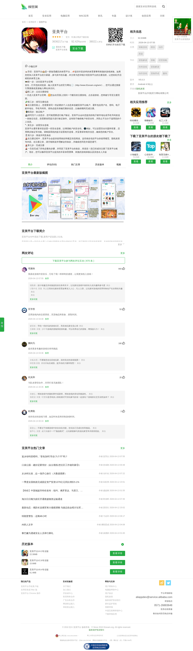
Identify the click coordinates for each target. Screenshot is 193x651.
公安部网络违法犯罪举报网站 (127, 635)
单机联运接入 (69, 607)
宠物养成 (155, 73)
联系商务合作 (69, 597)
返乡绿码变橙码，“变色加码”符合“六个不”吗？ (45, 456)
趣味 (165, 73)
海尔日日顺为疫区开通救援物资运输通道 (42, 499)
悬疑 (141, 54)
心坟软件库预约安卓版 (150, 154)
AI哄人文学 (27, 524)
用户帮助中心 (111, 586)
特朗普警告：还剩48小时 (34, 516)
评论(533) (52, 164)
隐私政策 (140, 88)
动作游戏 (143, 73)
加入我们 (67, 590)
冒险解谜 (143, 60)
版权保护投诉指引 (113, 600)
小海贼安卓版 (136, 154)
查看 (136, 127)
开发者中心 (68, 593)
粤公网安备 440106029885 (68, 635)
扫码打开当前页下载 (115, 44)
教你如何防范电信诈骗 (162, 613)
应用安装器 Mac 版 (29, 590)
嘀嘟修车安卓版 (150, 120)
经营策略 (163, 60)
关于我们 (67, 586)
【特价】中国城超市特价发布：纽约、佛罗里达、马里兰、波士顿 (53, 490)
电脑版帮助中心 (112, 590)
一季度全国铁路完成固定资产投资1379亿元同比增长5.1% (50, 482)
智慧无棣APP (165, 154)
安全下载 (77, 48)
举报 (2, 324)
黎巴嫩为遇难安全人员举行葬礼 (37, 533)
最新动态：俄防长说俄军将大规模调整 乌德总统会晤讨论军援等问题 (53, 507)
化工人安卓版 (165, 120)
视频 (118, 164)
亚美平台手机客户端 (29, 586)
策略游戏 (143, 47)
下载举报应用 (111, 614)
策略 (153, 60)
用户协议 (109, 593)
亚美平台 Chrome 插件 (30, 593)
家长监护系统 (111, 604)
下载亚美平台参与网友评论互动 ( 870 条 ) (73, 260)
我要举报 (109, 607)
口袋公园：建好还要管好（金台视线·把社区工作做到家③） (51, 465)
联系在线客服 (166, 609)
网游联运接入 (69, 604)
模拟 (153, 47)
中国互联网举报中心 (114, 611)
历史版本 (99, 164)
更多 (121, 244)
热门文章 (75, 164)
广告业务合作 (69, 600)
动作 (161, 47)
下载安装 (85, 37)
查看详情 (117, 553)
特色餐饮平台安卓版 (136, 120)
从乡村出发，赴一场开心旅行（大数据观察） (44, 473)
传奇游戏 (143, 67)
